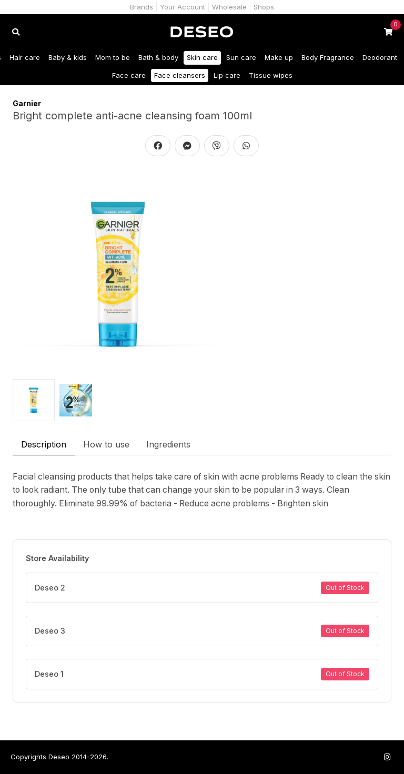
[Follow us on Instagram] (387, 756)
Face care (129, 75)
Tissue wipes (270, 75)
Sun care (241, 57)
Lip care (227, 75)
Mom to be (112, 57)
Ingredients (168, 444)
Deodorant (379, 57)
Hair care (24, 57)
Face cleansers (179, 75)
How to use (106, 444)
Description (43, 444)
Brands (141, 7)
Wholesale (229, 7)
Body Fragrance (327, 57)
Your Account (182, 7)
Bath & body (158, 57)
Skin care (202, 57)
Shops (264, 7)
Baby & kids (67, 57)
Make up (279, 57)
